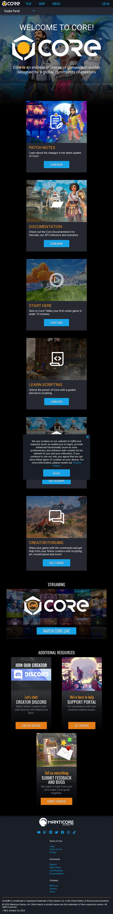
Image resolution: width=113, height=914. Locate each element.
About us (53, 885)
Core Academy (56, 870)
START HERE (56, 323)
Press (52, 892)
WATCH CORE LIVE (56, 631)
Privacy (52, 852)
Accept (56, 473)
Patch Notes (55, 867)
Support (53, 864)
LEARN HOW (56, 402)
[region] (56, 457)
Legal (52, 846)
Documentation (56, 873)
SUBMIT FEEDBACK (56, 801)
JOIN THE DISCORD (31, 726)
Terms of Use (55, 849)
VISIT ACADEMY (56, 481)
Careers (53, 888)
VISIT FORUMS (56, 563)
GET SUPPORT (82, 726)
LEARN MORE (56, 165)
